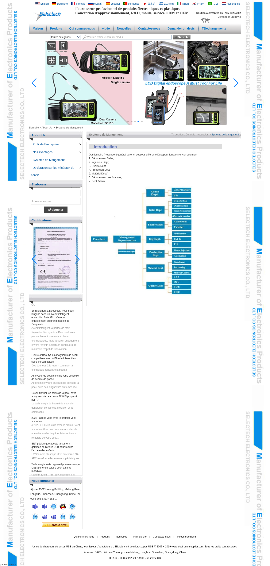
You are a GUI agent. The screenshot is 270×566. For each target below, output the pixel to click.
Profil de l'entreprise (46, 144)
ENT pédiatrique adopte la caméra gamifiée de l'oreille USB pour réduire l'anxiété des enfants (52, 448)
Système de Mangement (49, 160)
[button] (128, 121)
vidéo (106, 28)
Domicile (34, 127)
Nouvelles (124, 28)
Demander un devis (229, 16)
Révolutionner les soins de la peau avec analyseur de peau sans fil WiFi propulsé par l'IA (54, 398)
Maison (38, 28)
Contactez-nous (149, 28)
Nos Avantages (43, 152)
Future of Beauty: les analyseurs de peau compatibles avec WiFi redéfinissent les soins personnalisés (54, 360)
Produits (56, 28)
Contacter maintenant (55, 525)
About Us (47, 127)
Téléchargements (214, 28)
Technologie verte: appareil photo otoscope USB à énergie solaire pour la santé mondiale (55, 469)
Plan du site (140, 536)
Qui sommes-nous (82, 28)
